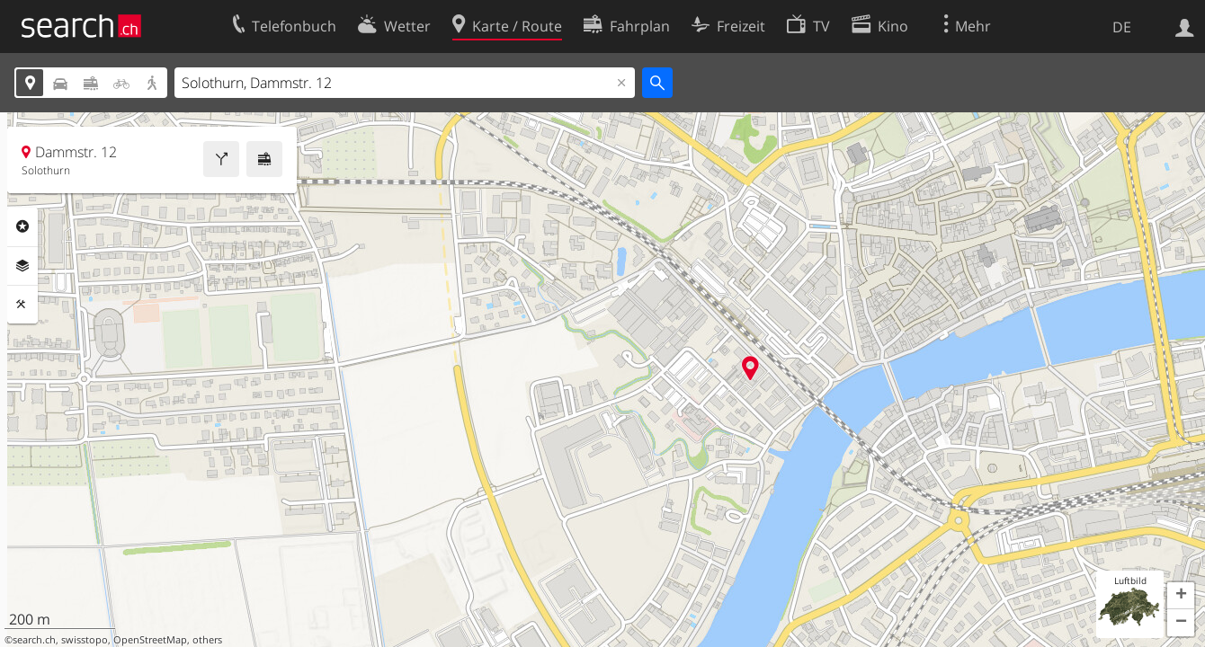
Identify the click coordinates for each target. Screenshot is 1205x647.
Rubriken (22, 226)
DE (1121, 27)
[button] (1180, 595)
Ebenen (22, 266)
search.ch (34, 640)
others (207, 640)
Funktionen (22, 305)
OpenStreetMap (150, 640)
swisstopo (84, 640)
